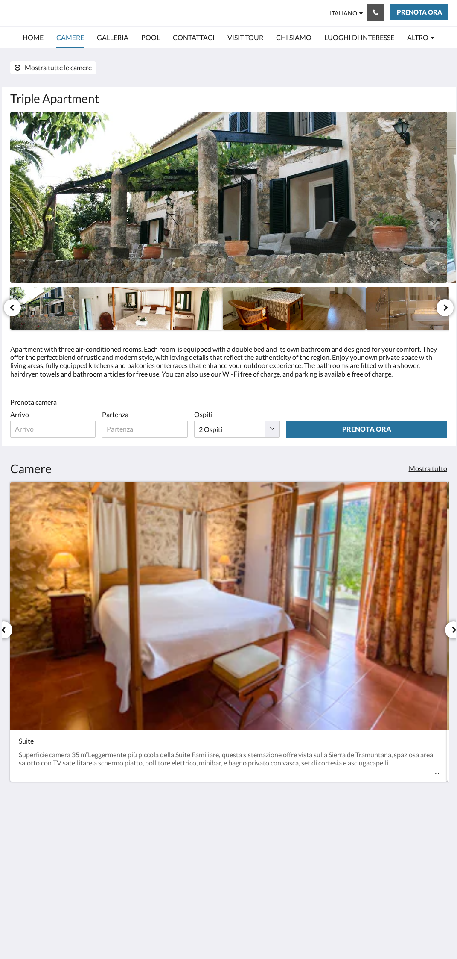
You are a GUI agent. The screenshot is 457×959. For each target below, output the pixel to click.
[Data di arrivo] (62, 429)
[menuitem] (33, 37)
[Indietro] (12, 307)
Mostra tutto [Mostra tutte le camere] (428, 468)
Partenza (134, 414)
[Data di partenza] (173, 429)
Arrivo (19, 414)
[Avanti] (445, 307)
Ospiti (241, 414)
